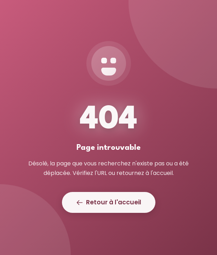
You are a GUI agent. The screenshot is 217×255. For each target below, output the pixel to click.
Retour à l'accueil (108, 202)
